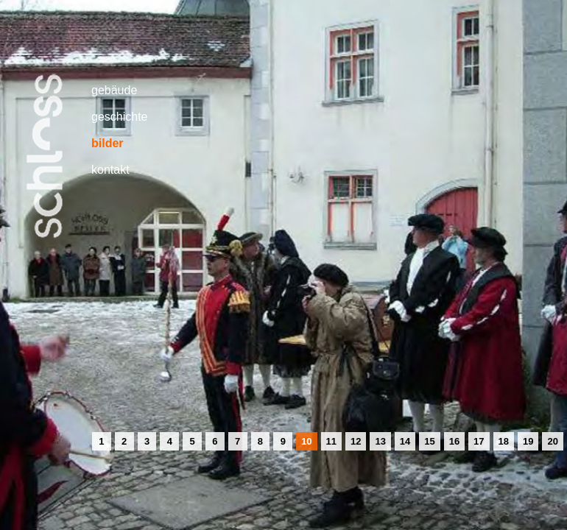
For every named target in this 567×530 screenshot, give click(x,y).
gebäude (114, 90)
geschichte (119, 116)
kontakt (110, 169)
